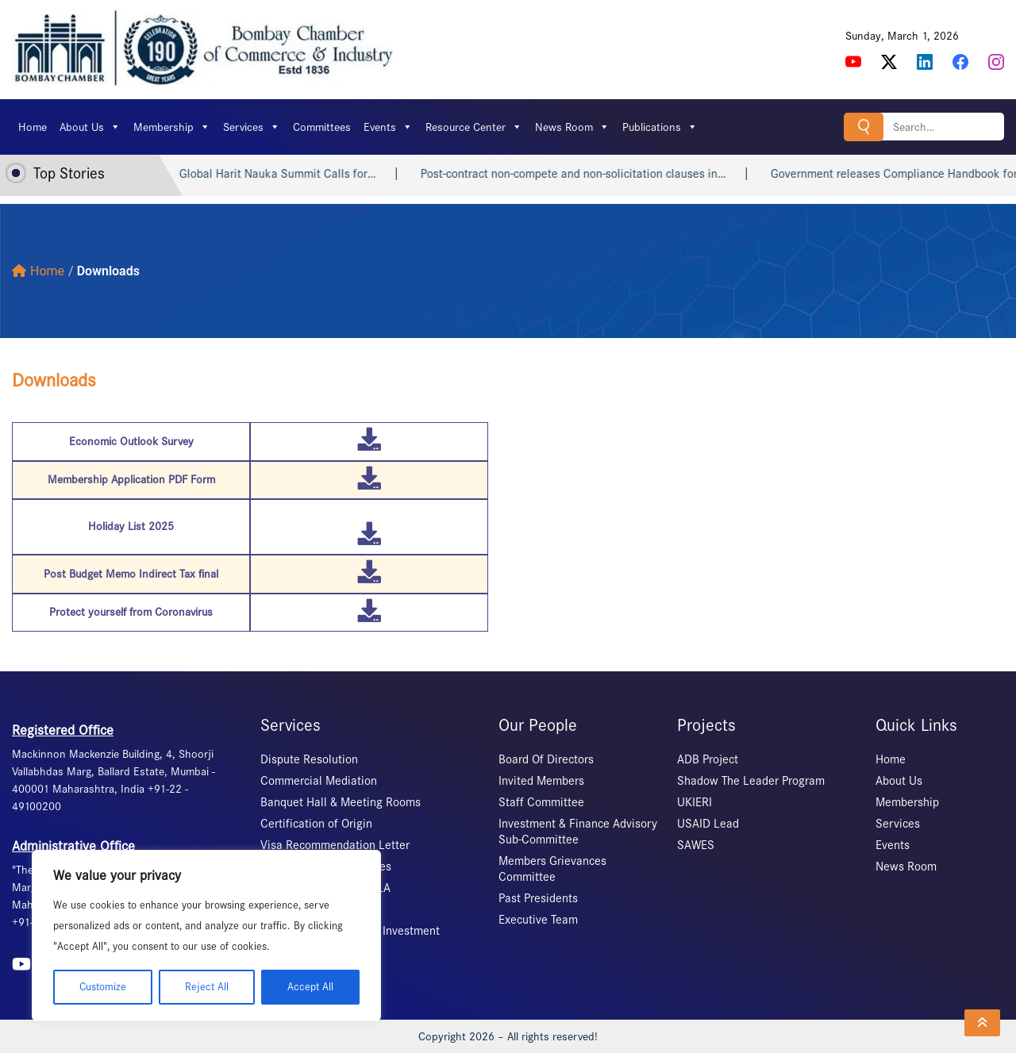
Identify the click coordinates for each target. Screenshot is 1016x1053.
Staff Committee (541, 802)
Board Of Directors (546, 759)
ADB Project (707, 759)
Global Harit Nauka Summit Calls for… (300, 174)
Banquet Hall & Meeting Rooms (340, 802)
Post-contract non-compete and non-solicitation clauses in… (596, 174)
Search (863, 126)
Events (388, 127)
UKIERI (694, 802)
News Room (572, 127)
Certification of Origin (316, 824)
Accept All (310, 986)
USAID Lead (708, 824)
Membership (171, 127)
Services (251, 127)
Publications (660, 127)
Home (32, 127)
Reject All (207, 986)
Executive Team (538, 920)
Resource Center (473, 127)
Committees (322, 127)
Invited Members (541, 781)
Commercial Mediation (318, 781)
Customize (102, 986)
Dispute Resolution (309, 759)
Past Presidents (538, 898)
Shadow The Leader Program (751, 781)
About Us (90, 127)
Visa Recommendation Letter (335, 845)
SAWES (695, 845)
